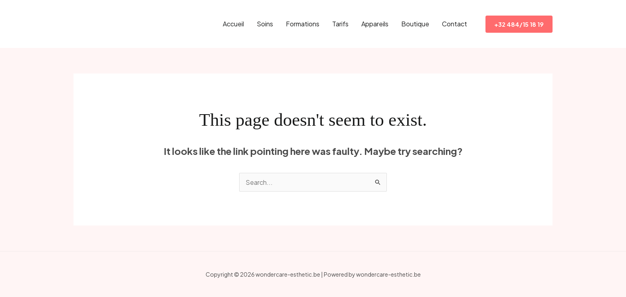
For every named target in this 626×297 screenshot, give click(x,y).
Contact (454, 24)
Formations (302, 24)
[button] (519, 24)
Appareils (374, 24)
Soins (265, 24)
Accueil (233, 24)
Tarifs (340, 24)
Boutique (415, 24)
